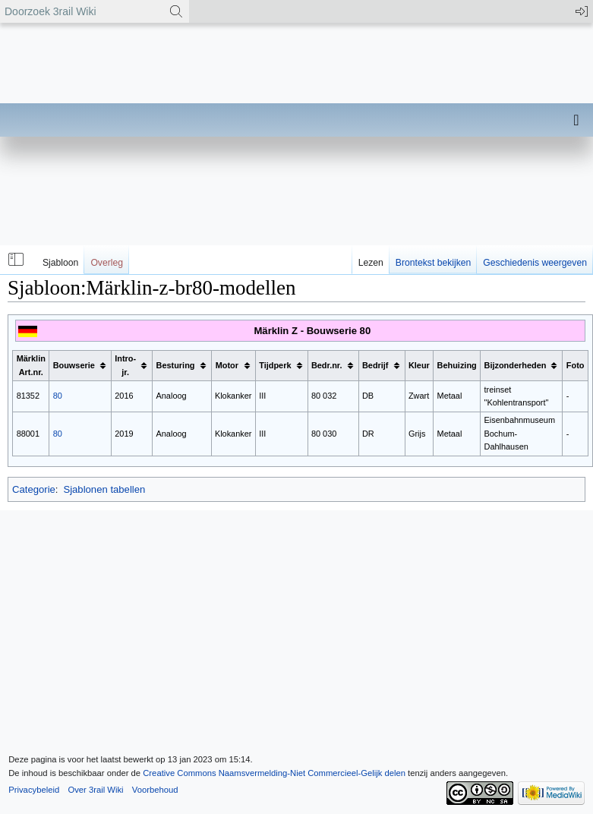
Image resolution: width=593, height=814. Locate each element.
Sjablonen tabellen (104, 489)
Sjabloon (60, 262)
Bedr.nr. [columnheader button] (326, 365)
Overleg (106, 262)
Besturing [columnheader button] (175, 365)
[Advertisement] (295, 193)
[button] (14, 259)
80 (57, 395)
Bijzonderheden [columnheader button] (515, 365)
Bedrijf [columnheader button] (375, 365)
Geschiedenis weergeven (535, 262)
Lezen (370, 262)
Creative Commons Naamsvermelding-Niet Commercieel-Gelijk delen (274, 773)
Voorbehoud (155, 789)
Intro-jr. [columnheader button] (125, 365)
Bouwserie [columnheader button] (74, 365)
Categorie (33, 489)
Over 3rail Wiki (95, 789)
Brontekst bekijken (433, 262)
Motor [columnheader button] (227, 365)
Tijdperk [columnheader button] (275, 365)
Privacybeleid (33, 789)
